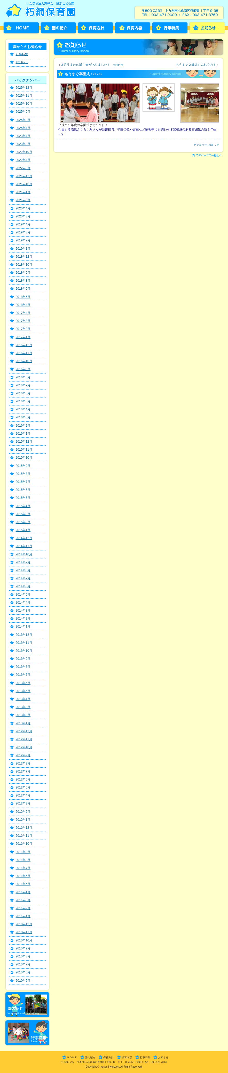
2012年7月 (23, 771)
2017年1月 (23, 337)
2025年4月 (23, 128)
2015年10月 (24, 457)
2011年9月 (23, 852)
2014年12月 (24, 538)
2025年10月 (24, 103)
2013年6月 (23, 683)
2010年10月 (24, 940)
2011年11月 (24, 836)
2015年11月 (24, 449)
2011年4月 (23, 892)
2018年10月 (24, 264)
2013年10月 (24, 651)
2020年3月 (23, 216)
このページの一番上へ (208, 155)
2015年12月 (24, 441)
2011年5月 (23, 884)
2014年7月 (23, 578)
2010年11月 (24, 932)
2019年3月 (23, 232)
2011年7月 (23, 868)
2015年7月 (23, 482)
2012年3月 (23, 803)
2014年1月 (23, 626)
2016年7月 (23, 385)
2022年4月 (23, 160)
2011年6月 (23, 876)
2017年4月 (23, 313)
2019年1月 (23, 248)
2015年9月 (23, 466)
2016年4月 (23, 409)
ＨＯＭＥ (72, 1057)
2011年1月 (23, 916)
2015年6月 (23, 490)
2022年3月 (23, 168)
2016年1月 (23, 433)
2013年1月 (23, 723)
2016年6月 (23, 393)
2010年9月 (23, 948)
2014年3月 (23, 610)
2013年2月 (23, 715)
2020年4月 (23, 208)
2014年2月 (23, 618)
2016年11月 (24, 353)
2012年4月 (23, 795)
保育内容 (132, 27)
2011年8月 (23, 860)
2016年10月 (24, 361)
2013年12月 (24, 635)
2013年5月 (23, 691)
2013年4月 (23, 699)
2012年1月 (23, 820)
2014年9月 (23, 562)
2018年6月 (23, 288)
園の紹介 (58, 27)
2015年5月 (23, 498)
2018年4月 (23, 305)
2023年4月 (23, 136)
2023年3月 (23, 144)
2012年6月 (23, 779)
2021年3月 (23, 200)
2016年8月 (23, 377)
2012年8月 (23, 763)
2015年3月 (23, 514)
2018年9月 (23, 272)
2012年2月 (23, 812)
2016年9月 (23, 369)
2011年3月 (23, 900)
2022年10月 (24, 152)
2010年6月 (23, 972)
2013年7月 (23, 675)
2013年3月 (23, 707)
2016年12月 (24, 345)
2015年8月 (23, 474)
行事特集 (169, 27)
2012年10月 (24, 747)
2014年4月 (23, 602)
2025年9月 (23, 111)
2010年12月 (24, 924)
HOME (21, 27)
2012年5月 (23, 787)
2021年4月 (23, 192)
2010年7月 (23, 964)
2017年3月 (23, 321)
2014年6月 (23, 586)
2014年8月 (23, 570)
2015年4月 (23, 506)
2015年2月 (23, 522)
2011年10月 (24, 844)
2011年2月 (23, 908)
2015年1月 (23, 530)
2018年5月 (23, 297)
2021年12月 (24, 176)
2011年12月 (24, 828)
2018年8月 (23, 280)
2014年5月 (23, 594)
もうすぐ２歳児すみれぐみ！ (196, 64)
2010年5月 (23, 980)
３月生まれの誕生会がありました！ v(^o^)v (92, 64)
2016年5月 (23, 401)
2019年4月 (23, 224)
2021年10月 (24, 184)
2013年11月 (24, 643)
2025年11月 (24, 95)
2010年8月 (23, 956)
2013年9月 (23, 659)
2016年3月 (23, 417)
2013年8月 (23, 667)
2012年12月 (24, 731)
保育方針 (95, 27)
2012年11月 (24, 739)
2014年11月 (24, 546)
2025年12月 (24, 88)
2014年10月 (24, 554)
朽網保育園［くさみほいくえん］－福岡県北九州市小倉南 (42, 11)
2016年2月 (23, 425)
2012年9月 (23, 755)
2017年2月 (23, 329)
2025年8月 (23, 120)
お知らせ (207, 27)
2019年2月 (23, 240)
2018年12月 (24, 256)
